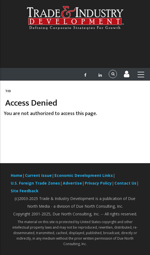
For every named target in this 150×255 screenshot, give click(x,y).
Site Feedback (25, 190)
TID (8, 91)
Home (16, 175)
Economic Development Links (83, 175)
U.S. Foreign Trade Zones (35, 183)
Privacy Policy (98, 183)
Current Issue (38, 175)
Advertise (72, 183)
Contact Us (125, 183)
